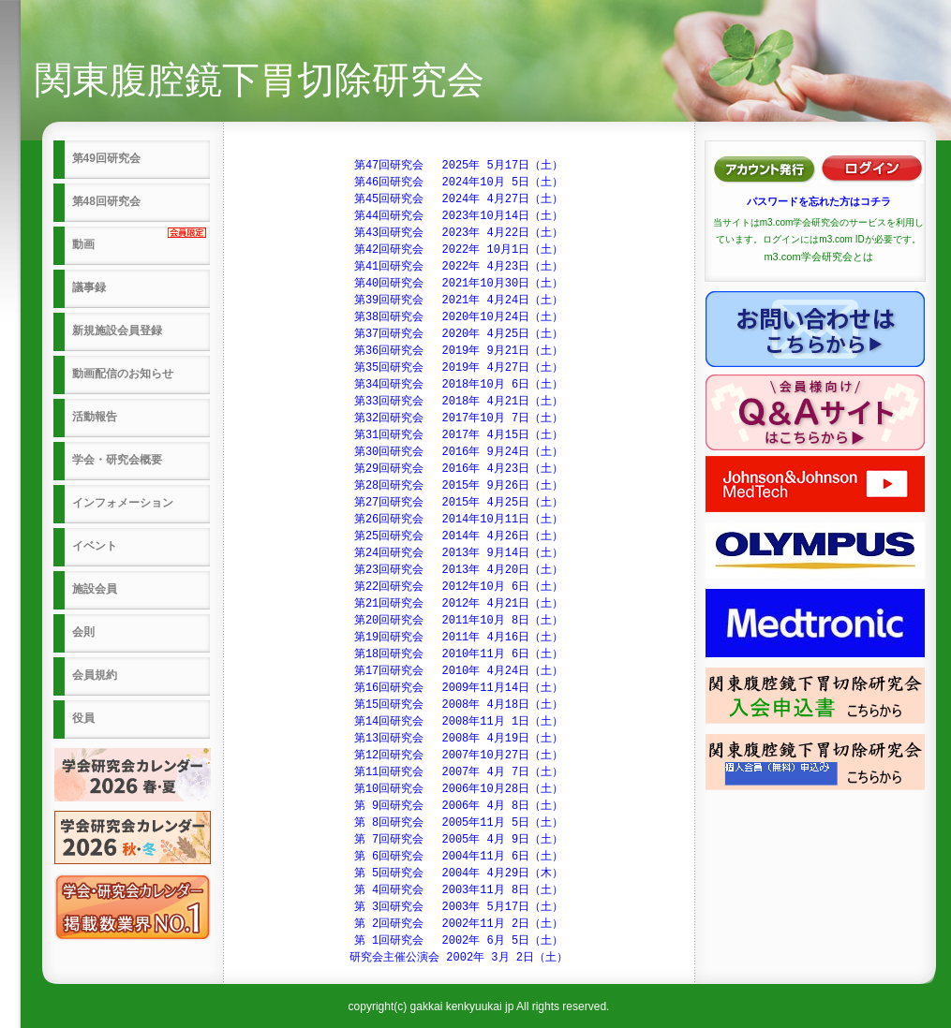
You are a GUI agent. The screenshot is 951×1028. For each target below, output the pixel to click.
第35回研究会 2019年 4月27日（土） (458, 367)
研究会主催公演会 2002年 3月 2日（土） (458, 957)
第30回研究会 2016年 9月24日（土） (458, 452)
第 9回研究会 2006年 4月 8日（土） (458, 806)
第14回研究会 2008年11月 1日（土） (458, 721)
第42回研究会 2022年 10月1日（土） (458, 249)
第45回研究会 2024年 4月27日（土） (458, 199)
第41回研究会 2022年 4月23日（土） (458, 266)
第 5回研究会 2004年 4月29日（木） (458, 873)
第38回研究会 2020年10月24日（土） (458, 317)
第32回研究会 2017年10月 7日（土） (458, 418)
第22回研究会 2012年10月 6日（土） (458, 587)
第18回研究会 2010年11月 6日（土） (458, 654)
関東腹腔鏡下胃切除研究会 (259, 79)
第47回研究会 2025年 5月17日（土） (458, 165)
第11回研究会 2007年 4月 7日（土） (458, 772)
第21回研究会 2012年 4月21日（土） (458, 603)
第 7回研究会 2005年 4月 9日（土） (458, 839)
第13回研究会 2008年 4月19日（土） (458, 738)
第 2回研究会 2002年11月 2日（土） (458, 924)
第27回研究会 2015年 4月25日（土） (458, 502)
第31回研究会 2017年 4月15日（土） (458, 435)
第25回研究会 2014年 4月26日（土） (458, 536)
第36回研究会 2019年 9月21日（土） (458, 351)
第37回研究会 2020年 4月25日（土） (458, 334)
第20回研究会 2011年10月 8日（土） (458, 620)
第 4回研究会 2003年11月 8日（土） (458, 890)
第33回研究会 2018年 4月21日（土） (458, 401)
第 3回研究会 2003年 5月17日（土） (458, 907)
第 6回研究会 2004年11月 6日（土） (458, 856)
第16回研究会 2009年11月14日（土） (458, 688)
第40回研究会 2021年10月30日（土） (458, 283)
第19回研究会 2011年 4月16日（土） (458, 637)
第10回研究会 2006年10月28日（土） (458, 789)
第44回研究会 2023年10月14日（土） (458, 216)
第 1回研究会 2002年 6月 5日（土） (458, 940)
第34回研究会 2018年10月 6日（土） (458, 384)
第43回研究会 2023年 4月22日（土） (458, 233)
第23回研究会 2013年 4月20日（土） (458, 570)
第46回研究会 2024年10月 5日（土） (458, 182)
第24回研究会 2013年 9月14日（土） (458, 553)
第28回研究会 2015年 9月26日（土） (458, 485)
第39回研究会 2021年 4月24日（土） (458, 300)
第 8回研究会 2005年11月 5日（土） (458, 822)
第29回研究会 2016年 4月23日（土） (458, 469)
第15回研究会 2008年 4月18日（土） (458, 704)
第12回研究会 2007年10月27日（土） (458, 755)
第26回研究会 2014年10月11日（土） (458, 519)
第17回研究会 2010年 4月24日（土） (458, 671)
